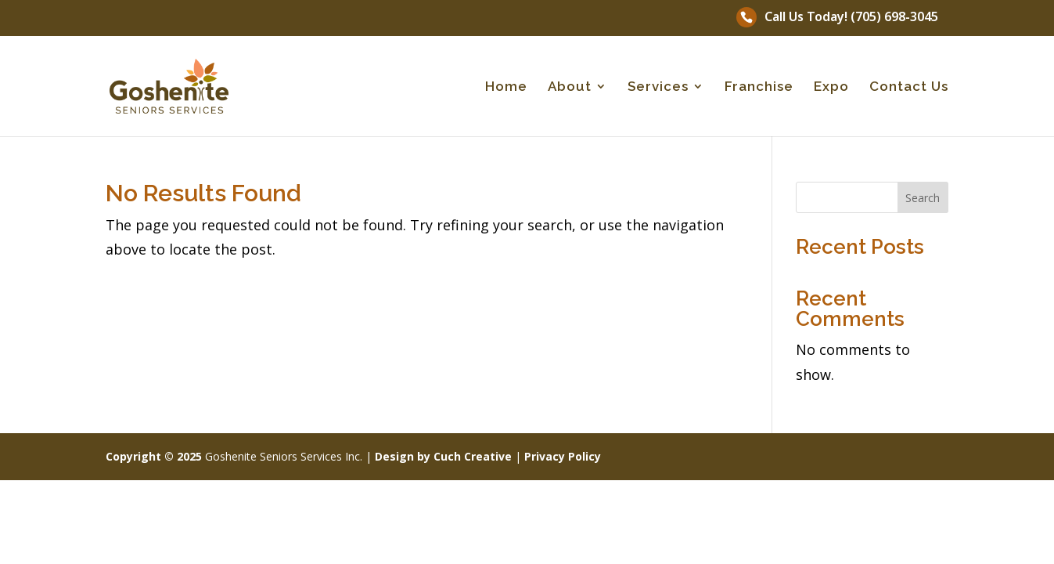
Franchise (759, 87)
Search (922, 197)
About (570, 87)
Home (506, 87)
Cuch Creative (472, 456)
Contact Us (908, 87)
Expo (831, 87)
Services (658, 87)
